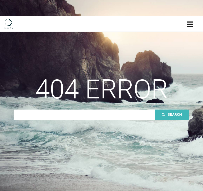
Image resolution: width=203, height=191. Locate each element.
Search (172, 114)
